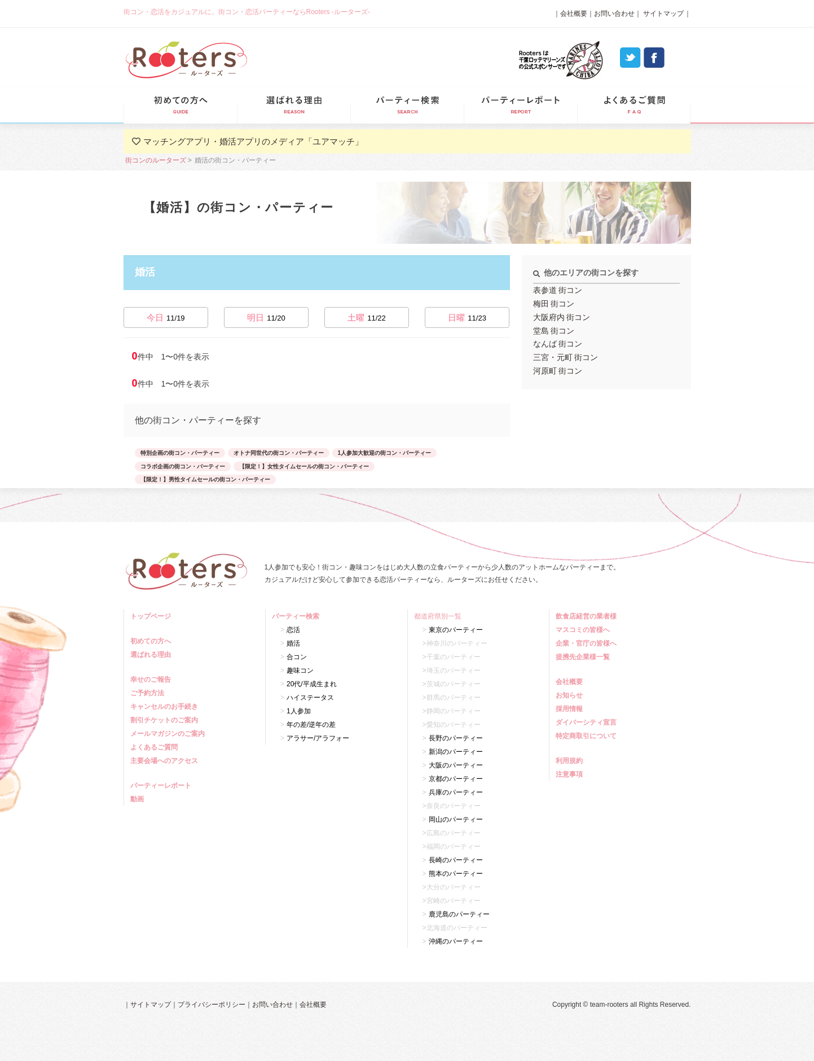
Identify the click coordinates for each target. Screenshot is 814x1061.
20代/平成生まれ (312, 684)
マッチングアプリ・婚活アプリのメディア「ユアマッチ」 (253, 141)
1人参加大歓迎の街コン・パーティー (385, 453)
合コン (297, 657)
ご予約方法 (148, 693)
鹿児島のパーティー (459, 914)
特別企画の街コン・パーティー (179, 453)
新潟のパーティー (456, 752)
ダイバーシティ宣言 (587, 722)
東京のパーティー (456, 630)
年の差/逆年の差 (311, 725)
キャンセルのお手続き (165, 707)
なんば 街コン (558, 343)
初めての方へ (152, 641)
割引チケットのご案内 (165, 720)
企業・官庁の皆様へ (587, 643)
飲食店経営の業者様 (587, 616)
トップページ (152, 616)
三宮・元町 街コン (566, 357)
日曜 (467, 317)
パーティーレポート (520, 105)
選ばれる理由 (293, 105)
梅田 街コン (554, 303)
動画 (138, 799)
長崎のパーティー (456, 860)
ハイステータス (310, 698)
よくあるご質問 (633, 105)
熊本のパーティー (456, 874)
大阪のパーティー (456, 765)
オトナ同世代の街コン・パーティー (279, 453)
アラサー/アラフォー (318, 738)
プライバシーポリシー (211, 1005)
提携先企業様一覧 (584, 657)
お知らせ (570, 695)
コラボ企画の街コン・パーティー (182, 466)
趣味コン (300, 670)
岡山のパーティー (456, 819)
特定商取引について (587, 736)
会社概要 (573, 13)
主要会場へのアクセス (165, 761)
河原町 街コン (558, 370)
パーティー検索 (407, 105)
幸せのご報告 (152, 679)
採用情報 (570, 709)
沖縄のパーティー (456, 941)
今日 (166, 317)
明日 (266, 317)
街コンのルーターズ (155, 160)
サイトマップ (662, 13)
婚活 (293, 643)
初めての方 (180, 105)
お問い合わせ (614, 13)
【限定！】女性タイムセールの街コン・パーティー (304, 466)
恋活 (293, 630)
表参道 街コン (558, 290)
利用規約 (570, 761)
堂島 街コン (554, 330)
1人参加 (299, 711)
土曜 (366, 317)
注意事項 (570, 774)
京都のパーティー (456, 779)
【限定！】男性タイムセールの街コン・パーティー (205, 479)
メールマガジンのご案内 (169, 734)
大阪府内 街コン (562, 317)
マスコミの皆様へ (584, 630)
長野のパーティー (456, 738)
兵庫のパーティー (456, 792)
